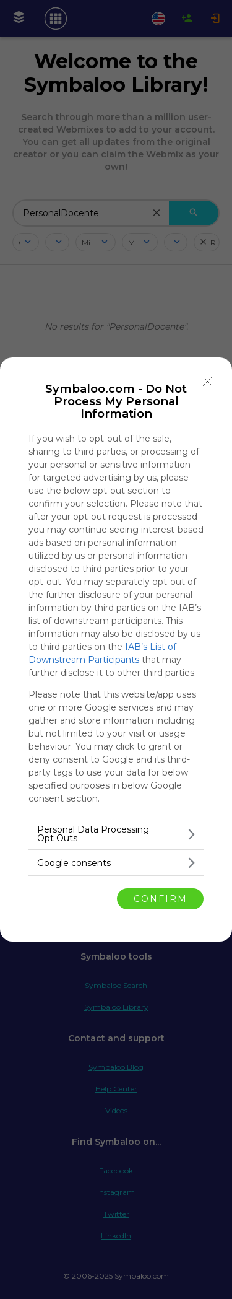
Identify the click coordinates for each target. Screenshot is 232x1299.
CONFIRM (160, 898)
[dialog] (116, 649)
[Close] (208, 381)
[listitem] (116, 833)
